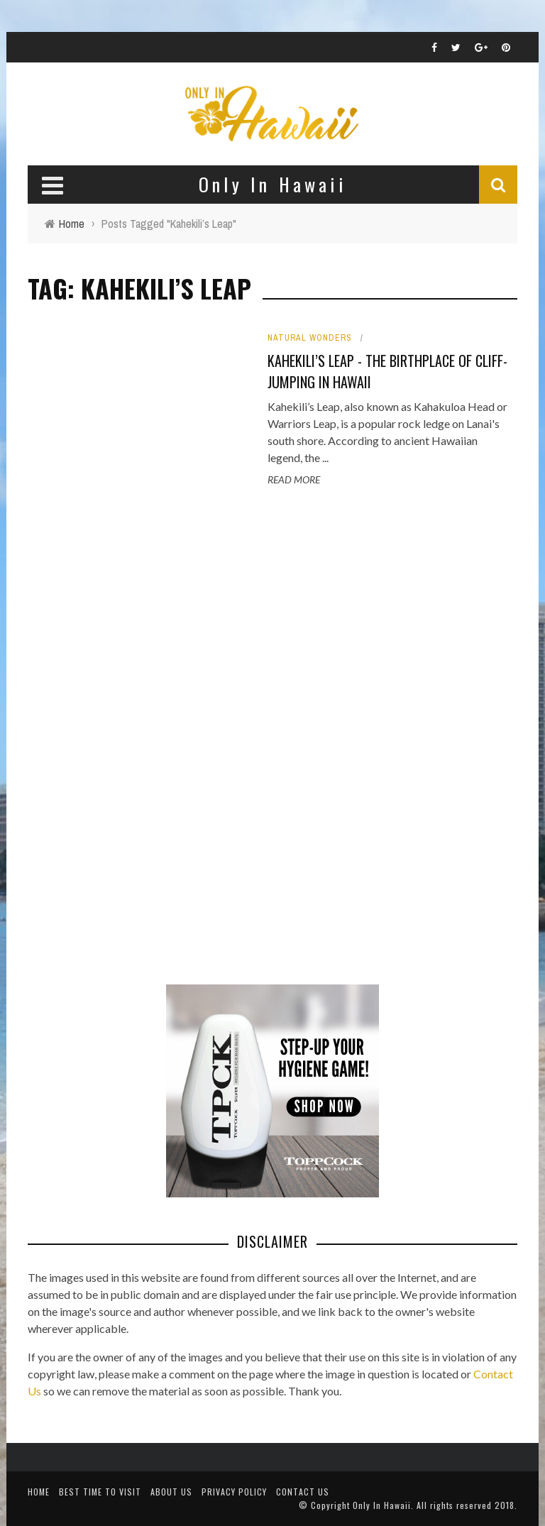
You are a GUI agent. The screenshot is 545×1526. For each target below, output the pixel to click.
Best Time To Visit (100, 1492)
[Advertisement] (134, 737)
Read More (294, 479)
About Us (171, 1492)
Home (39, 1492)
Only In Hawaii (382, 1505)
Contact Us (302, 1492)
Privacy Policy (234, 1492)
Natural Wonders (310, 338)
